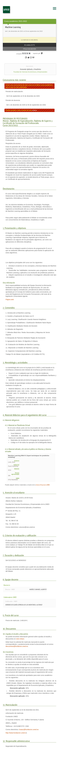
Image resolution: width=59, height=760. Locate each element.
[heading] (29, 35)
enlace (34, 110)
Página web (10, 299)
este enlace (20, 639)
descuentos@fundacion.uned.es (17, 646)
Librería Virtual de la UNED (43, 485)
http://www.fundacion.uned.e (16, 733)
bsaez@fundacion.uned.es (29, 729)
